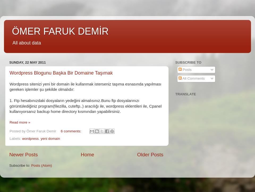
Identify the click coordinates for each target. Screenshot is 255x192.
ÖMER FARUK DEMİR (60, 31)
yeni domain (50, 139)
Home (87, 154)
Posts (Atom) (41, 166)
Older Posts (150, 154)
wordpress (30, 139)
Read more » (20, 122)
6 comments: (71, 131)
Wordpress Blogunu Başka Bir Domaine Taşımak (61, 73)
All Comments (191, 78)
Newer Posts (23, 154)
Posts (185, 70)
